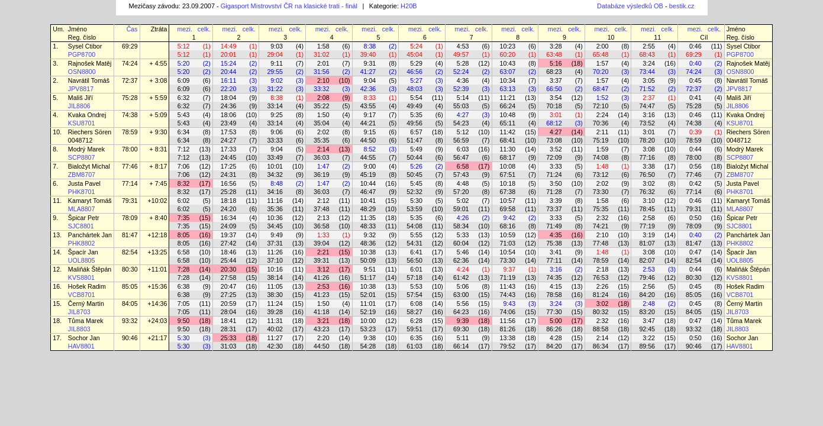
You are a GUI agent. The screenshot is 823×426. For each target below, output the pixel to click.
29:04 (275, 54)
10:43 (508, 63)
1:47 (323, 166)
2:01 (323, 63)
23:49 (229, 123)
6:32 (183, 97)
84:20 (647, 294)
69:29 (130, 46)
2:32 (602, 217)
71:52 (647, 88)
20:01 (229, 54)
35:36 (275, 208)
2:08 (323, 97)
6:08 (416, 303)
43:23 (322, 329)
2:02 (323, 131)
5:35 (416, 114)
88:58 (601, 329)
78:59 (130, 131)
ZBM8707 (81, 174)
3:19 (649, 234)
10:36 (275, 217)
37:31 (275, 243)
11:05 (275, 286)
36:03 (322, 157)
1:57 (602, 63)
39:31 (322, 260)
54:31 (414, 243)
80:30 (130, 269)
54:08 (414, 226)
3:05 (649, 80)
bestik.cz (682, 5)
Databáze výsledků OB (630, 5)
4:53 (463, 46)
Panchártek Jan (90, 234)
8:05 (183, 234)
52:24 (461, 71)
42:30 (275, 346)
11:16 (275, 200)
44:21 (368, 123)
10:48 (508, 114)
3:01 (556, 114)
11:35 (368, 217)
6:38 (183, 286)
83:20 (647, 311)
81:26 (508, 329)
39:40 (368, 54)
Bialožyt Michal (89, 166)
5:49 (416, 149)
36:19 (322, 174)
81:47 (130, 234)
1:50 (323, 114)
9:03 (276, 46)
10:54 (508, 252)
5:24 (416, 46)
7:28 (183, 269)
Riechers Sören (89, 131)
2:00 (602, 46)
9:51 (370, 269)
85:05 (130, 286)
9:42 (509, 217)
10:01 (275, 166)
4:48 (463, 183)
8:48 (276, 183)
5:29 (416, 63)
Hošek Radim (87, 286)
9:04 (370, 80)
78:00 (130, 149)
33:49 (275, 157)
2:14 (323, 149)
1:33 (323, 234)
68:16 (508, 226)
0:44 (695, 149)
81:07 (647, 243)
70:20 (601, 71)
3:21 (323, 320)
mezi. (184, 29)
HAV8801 (81, 346)
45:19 (368, 174)
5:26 (416, 166)
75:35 (601, 208)
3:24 (649, 63)
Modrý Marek (86, 149)
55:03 (461, 105)
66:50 (554, 88)
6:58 (463, 166)
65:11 (508, 123)
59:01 (461, 208)
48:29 (368, 208)
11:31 (275, 320)
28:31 (229, 329)
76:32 (647, 191)
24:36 (229, 105)
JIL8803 (79, 329)
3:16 (649, 114)
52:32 (414, 191)
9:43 (509, 303)
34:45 (275, 226)
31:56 (322, 71)
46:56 (414, 71)
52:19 (368, 311)
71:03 (508, 243)
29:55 (275, 71)
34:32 (275, 174)
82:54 (130, 252)
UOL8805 (81, 260)
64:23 (461, 311)
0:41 (695, 97)
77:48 (601, 243)
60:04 (461, 243)
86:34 (601, 346)
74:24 (130, 63)
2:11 (602, 131)
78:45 (647, 208)
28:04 (229, 311)
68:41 (508, 140)
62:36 (461, 260)
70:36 (601, 123)
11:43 (508, 286)
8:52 (370, 149)
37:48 (322, 208)
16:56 (229, 183)
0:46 (695, 46)
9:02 (276, 80)
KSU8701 (81, 123)
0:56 (695, 166)
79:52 (508, 346)
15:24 (229, 63)
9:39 (463, 320)
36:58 (322, 226)
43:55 (368, 105)
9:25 (276, 114)
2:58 (649, 217)
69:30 (461, 329)
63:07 (508, 71)
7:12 (183, 149)
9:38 (370, 337)
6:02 (183, 200)
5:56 (463, 303)
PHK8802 (81, 243)
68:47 (601, 88)
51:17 (368, 277)
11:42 (508, 131)
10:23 (508, 46)
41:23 (322, 294)
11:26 (275, 252)
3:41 (556, 252)
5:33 (463, 234)
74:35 (554, 277)
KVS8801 (81, 277)
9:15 (370, 131)
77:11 (554, 260)
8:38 (370, 46)
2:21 (323, 252)
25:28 (229, 191)
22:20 (229, 88)
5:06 (463, 286)
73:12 (601, 174)
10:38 (368, 252)
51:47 (414, 140)
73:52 (647, 123)
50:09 (368, 260)
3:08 (649, 149)
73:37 (554, 208)
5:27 (416, 80)
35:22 (322, 105)
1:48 (602, 166)
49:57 (461, 54)
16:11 (229, 80)
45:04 (414, 54)
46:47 (368, 191)
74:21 (601, 226)
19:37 (229, 234)
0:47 (695, 252)
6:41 (416, 252)
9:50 (183, 320)
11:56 (508, 320)
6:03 (463, 149)
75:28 (130, 97)
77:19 (647, 226)
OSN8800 (82, 71)
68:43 (647, 54)
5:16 (556, 63)
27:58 (229, 277)
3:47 (649, 320)
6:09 (183, 80)
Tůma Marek (86, 320)
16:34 (229, 217)
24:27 (229, 140)
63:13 (508, 88)
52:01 (368, 294)
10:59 (508, 234)
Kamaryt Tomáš (90, 200)
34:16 (275, 191)
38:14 (275, 277)
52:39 (461, 88)
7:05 (183, 303)
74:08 (601, 157)
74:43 (508, 294)
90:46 (130, 337)
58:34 (461, 226)
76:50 (647, 174)
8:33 (370, 97)
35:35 (322, 140)
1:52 (602, 97)
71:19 (508, 277)
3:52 (556, 149)
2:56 (649, 286)
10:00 (368, 320)
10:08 (508, 166)
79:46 (647, 277)
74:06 (508, 311)
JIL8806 (79, 105)
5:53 (416, 286)
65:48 (601, 54)
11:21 (508, 97)
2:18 (602, 269)
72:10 (601, 105)
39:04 (322, 243)
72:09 (554, 157)
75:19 (601, 140)
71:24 (554, 174)
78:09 (130, 217)
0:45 (695, 80)
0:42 (695, 183)
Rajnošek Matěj (89, 63)
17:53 (229, 131)
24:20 (229, 208)
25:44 (229, 260)
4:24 (463, 269)
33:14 (275, 105)
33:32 (322, 88)
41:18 (322, 311)
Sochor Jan (84, 337)
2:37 (649, 97)
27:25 (229, 294)
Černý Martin (86, 303)
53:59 (414, 208)
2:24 (602, 114)
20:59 (229, 303)
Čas (132, 29)
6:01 (416, 269)
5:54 (416, 97)
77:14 (130, 183)
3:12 (323, 269)
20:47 (229, 286)
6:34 (183, 131)
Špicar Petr (83, 217)
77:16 (647, 157)
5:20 (183, 63)
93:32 (130, 320)
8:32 (183, 183)
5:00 (556, 320)
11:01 (368, 303)
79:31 (130, 200)
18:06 (229, 114)
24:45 (229, 157)
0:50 (695, 217)
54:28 (368, 346)
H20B (409, 5)
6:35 (416, 337)
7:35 (183, 217)
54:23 (461, 123)
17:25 (229, 166)
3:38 (649, 166)
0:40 (695, 63)
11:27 (275, 337)
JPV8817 (80, 88)
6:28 (416, 320)
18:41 (229, 320)
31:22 (275, 88)
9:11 (276, 63)
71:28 (554, 191)
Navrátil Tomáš (88, 80)
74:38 (130, 114)
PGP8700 (81, 54)
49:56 (414, 123)
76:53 (601, 277)
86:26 (554, 329)
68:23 (554, 71)
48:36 (368, 243)
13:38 (508, 337)
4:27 (463, 114)
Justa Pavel (84, 183)
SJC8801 (81, 226)
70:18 (554, 105)
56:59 (461, 140)
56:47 (461, 157)
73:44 (647, 71)
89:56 (647, 346)
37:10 (275, 260)
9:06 (276, 131)
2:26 (602, 286)
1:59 (602, 149)
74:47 (647, 105)
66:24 (508, 105)
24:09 (229, 226)
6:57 (416, 131)
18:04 (229, 97)
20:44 (229, 71)
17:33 (229, 149)
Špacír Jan (83, 252)
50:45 (414, 174)
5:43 (183, 114)
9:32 (370, 234)
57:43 (461, 174)
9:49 (276, 234)
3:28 (556, 46)
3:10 (649, 200)
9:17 (370, 114)
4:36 (463, 80)
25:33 (229, 337)
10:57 (508, 200)
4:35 (556, 234)
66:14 (461, 346)
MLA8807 (81, 208)
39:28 (275, 311)
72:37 (130, 80)
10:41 (368, 200)
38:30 (275, 294)
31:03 (229, 346)
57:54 (414, 294)
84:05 (130, 303)
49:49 (414, 105)
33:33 (275, 140)
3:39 (556, 200)
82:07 (647, 260)
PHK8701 (81, 191)
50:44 (414, 157)
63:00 (461, 294)
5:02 (463, 200)
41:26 (322, 277)
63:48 (554, 54)
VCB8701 (81, 294)
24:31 (229, 174)
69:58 (508, 208)
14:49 (229, 46)
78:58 (554, 294)
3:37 (556, 80)
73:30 (601, 191)
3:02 (649, 183)
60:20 (508, 54)
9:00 (370, 166)
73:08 (554, 140)
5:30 (416, 200)
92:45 (647, 329)
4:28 (556, 337)
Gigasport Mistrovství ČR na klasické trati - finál (289, 5)
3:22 (649, 337)
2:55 (649, 46)
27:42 (229, 243)
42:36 (368, 88)
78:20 (647, 140)
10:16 (275, 269)
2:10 (323, 80)
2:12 (323, 200)
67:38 (508, 191)
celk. (204, 29)
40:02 (275, 329)
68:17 (508, 157)
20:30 (229, 269)
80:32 (601, 311)
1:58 (323, 46)
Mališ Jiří (80, 97)
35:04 (322, 123)
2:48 (649, 303)
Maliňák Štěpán (89, 269)
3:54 (556, 97)
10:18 (508, 183)
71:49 (554, 226)
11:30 (508, 149)
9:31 (370, 63)
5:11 (463, 337)
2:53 (649, 269)
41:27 (368, 71)
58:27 (414, 311)
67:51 (508, 174)
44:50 (368, 140)
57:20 (461, 191)
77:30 (554, 311)
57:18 (414, 277)
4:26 (463, 217)
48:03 (414, 88)
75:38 (554, 243)
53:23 (368, 329)
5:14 (463, 97)
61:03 (414, 346)
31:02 (322, 54)
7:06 (183, 166)
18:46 (229, 252)
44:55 (368, 157)
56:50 (414, 260)
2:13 (323, 217)
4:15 (556, 286)
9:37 (509, 269)
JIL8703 (79, 311)
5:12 (183, 46)
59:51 (414, 329)
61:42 (461, 277)
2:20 (323, 337)
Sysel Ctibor (85, 46)
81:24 (601, 294)
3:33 (556, 166)
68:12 (554, 123)
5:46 (463, 252)
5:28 (463, 63)
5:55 (416, 234)
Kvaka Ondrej (87, 114)
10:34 (508, 80)
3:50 (556, 183)
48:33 (368, 226)
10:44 (368, 183)
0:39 (695, 131)
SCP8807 (81, 157)
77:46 (130, 166)
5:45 (416, 183)
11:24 (275, 303)
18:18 (229, 200)
